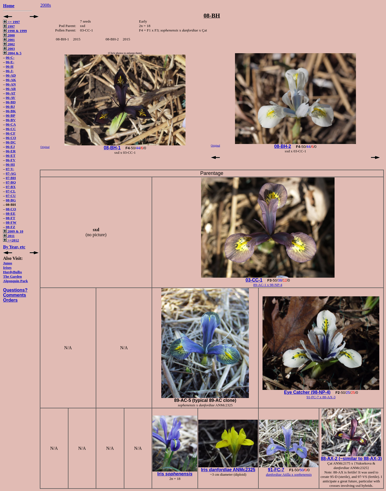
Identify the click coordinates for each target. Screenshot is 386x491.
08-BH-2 (282, 146)
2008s (45, 5)
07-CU (11, 196)
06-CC (11, 129)
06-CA (11, 124)
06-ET (11, 155)
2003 (9, 49)
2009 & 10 (13, 231)
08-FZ (10, 227)
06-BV (11, 120)
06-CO (11, 138)
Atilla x (289, 474)
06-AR (11, 89)
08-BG (11, 200)
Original (45, 146)
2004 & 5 (12, 53)
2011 (9, 236)
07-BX (11, 187)
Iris (174, 474)
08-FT (10, 218)
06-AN (11, 84)
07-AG (11, 173)
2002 (9, 44)
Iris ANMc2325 (228, 469)
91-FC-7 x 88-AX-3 (320, 397)
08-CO (11, 209)
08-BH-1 (112, 147)
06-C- (10, 57)
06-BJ (10, 106)
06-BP (10, 115)
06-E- (10, 62)
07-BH (11, 178)
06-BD (11, 102)
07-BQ (11, 182)
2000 (9, 35)
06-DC (11, 142)
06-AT (10, 93)
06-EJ (10, 147)
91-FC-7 (276, 469)
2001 (9, 40)
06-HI (10, 164)
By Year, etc (14, 247)
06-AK (11, 80)
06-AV (10, 98)
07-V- (10, 169)
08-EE (11, 213)
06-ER (11, 151)
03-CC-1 (254, 280)
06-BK (11, 111)
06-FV (11, 160)
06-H (9, 66)
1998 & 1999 (15, 31)
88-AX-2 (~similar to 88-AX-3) (351, 458)
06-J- (10, 71)
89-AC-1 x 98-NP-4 (267, 285)
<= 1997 (11, 22)
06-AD (11, 75)
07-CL (11, 191)
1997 (9, 26)
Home (8, 5)
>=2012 (11, 240)
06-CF (11, 133)
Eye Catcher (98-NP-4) (307, 392)
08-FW (11, 222)
